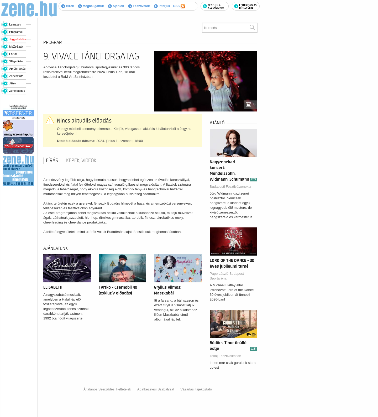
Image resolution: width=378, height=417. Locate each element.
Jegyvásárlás (17, 39)
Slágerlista (16, 61)
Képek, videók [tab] (81, 161)
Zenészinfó (16, 76)
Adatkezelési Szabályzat (155, 389)
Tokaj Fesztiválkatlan (225, 356)
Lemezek (15, 24)
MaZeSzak (16, 46)
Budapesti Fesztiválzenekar (230, 187)
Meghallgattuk (91, 6)
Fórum (13, 53)
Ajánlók (116, 6)
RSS (179, 6)
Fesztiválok (139, 6)
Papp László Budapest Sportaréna (227, 276)
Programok (16, 31)
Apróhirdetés (17, 68)
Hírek (67, 6)
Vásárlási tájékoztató (196, 389)
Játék (12, 83)
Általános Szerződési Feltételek (107, 389)
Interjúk (162, 6)
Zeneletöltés (17, 90)
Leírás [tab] (51, 161)
